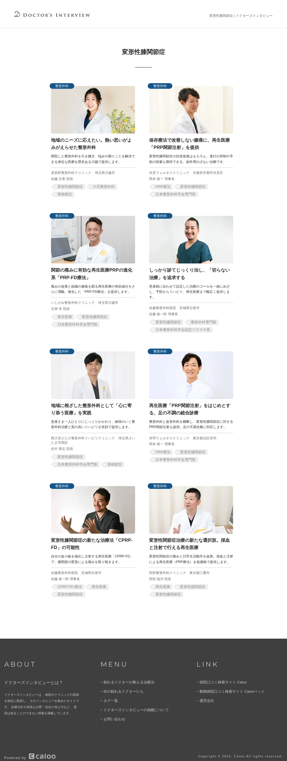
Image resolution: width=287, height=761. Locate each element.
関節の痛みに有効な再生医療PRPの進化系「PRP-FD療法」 (88, 270)
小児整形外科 (100, 185)
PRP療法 (162, 185)
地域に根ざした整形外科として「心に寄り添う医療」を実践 (92, 403)
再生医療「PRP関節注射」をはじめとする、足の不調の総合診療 (190, 403)
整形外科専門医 (200, 318)
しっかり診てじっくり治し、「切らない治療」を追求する (190, 270)
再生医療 (64, 313)
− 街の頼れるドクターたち (118, 683)
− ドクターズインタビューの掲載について (129, 700)
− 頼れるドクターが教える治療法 (123, 674)
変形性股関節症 (190, 578)
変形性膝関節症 (69, 185)
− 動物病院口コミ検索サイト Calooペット (225, 683)
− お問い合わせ (110, 709)
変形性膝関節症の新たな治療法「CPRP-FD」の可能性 (91, 536)
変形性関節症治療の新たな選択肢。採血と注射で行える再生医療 (190, 536)
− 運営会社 (203, 692)
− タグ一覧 (107, 692)
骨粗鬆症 (64, 192)
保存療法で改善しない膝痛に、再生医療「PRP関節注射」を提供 (190, 142)
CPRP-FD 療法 (68, 578)
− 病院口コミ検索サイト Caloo (217, 674)
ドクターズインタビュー (254, 16)
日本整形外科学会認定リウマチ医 (180, 326)
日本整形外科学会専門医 (173, 192)
